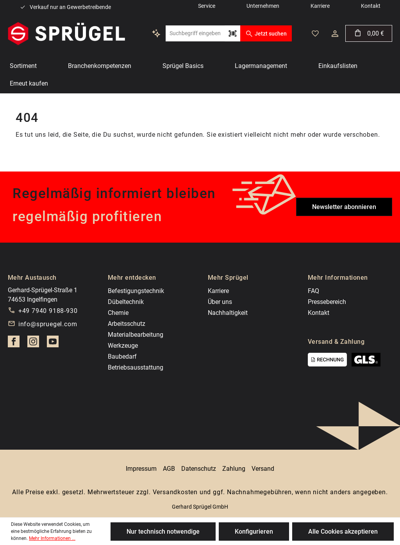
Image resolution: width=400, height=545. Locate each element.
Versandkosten (175, 492)
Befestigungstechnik (136, 291)
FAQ (313, 291)
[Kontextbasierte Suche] (156, 33)
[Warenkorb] (368, 33)
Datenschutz (198, 468)
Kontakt (318, 312)
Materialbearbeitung (135, 334)
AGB (169, 468)
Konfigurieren (254, 531)
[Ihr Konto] (335, 34)
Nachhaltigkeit (228, 312)
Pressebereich (327, 302)
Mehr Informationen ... (52, 538)
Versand (263, 468)
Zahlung (233, 468)
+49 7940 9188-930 (48, 310)
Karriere (218, 291)
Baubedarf (122, 356)
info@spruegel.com (47, 324)
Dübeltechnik (126, 302)
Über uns (220, 302)
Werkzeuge (123, 345)
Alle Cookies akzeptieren (343, 531)
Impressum (141, 468)
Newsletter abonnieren (344, 207)
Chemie (118, 312)
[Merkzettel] (315, 33)
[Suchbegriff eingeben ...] (195, 33)
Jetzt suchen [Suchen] (266, 33)
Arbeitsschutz (126, 323)
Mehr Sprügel (228, 277)
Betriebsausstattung (135, 367)
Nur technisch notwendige (163, 531)
